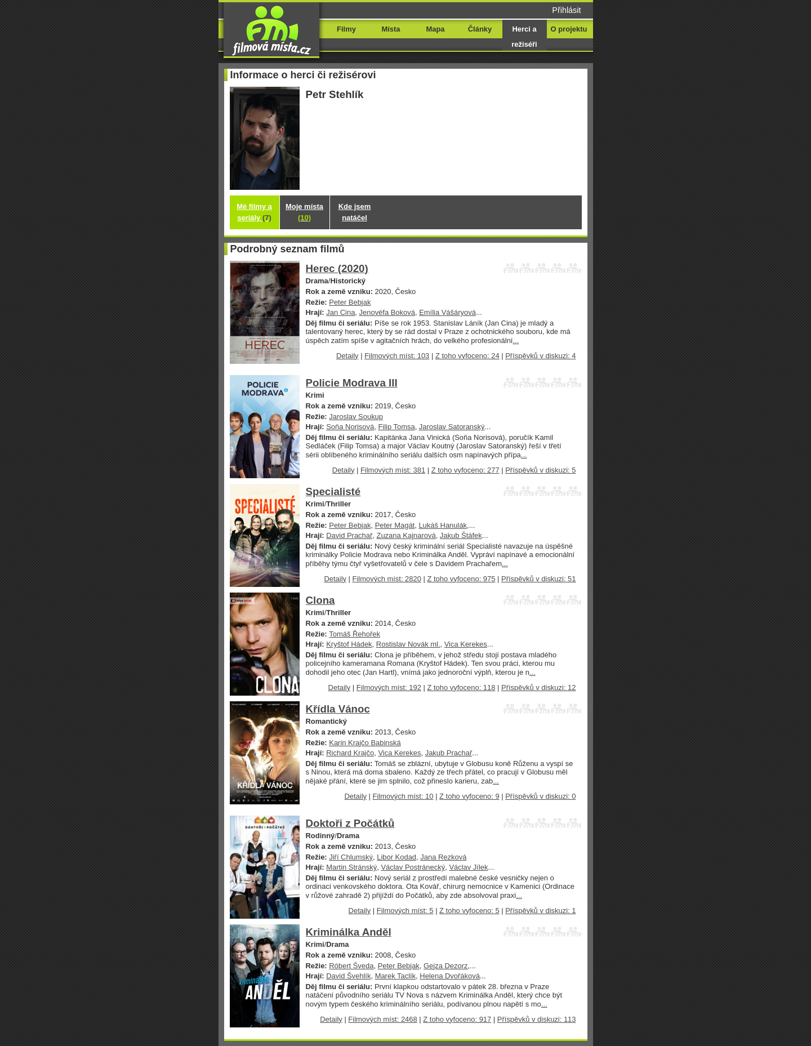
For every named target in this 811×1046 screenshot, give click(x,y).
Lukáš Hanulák (442, 525)
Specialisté (333, 491)
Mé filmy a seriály (254, 212)
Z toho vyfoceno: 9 (469, 796)
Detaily (347, 355)
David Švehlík (348, 976)
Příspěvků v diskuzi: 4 (540, 355)
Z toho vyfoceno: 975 (461, 579)
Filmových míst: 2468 (382, 1019)
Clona (320, 600)
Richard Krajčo (350, 753)
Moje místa (304, 212)
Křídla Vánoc (338, 709)
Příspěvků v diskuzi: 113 (536, 1019)
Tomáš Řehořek (354, 634)
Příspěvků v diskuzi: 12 (538, 687)
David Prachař (349, 535)
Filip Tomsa (396, 426)
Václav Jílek (468, 867)
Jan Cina (340, 312)
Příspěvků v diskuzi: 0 (540, 796)
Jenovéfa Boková (387, 312)
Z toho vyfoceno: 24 (467, 355)
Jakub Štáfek (461, 535)
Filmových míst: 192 (389, 687)
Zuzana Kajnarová (406, 535)
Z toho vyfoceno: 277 (465, 470)
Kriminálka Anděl (348, 932)
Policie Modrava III (352, 383)
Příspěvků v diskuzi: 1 (540, 910)
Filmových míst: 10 (403, 796)
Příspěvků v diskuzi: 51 (538, 579)
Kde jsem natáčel (354, 212)
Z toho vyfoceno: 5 (469, 910)
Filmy (346, 29)
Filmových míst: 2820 (387, 579)
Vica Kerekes (465, 644)
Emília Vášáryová (447, 312)
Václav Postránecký (413, 867)
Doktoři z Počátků (350, 823)
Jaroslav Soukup (356, 416)
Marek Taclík (395, 976)
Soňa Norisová (350, 426)
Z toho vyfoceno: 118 (461, 687)
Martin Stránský (351, 867)
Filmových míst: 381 (392, 470)
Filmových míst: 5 (405, 910)
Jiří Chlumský (351, 857)
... (516, 340)
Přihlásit (566, 10)
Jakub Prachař (449, 753)
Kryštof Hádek (349, 644)
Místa (390, 29)
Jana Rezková (443, 857)
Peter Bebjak (350, 302)
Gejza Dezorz (445, 966)
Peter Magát (395, 525)
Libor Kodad (396, 857)
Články (480, 29)
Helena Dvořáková (450, 976)
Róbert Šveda (351, 966)
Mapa (435, 29)
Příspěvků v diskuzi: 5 (540, 470)
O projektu (569, 29)
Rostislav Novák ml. (408, 644)
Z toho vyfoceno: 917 (457, 1019)
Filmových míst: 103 (396, 355)
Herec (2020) (337, 268)
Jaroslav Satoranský (452, 426)
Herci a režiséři (524, 36)
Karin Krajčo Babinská (364, 742)
